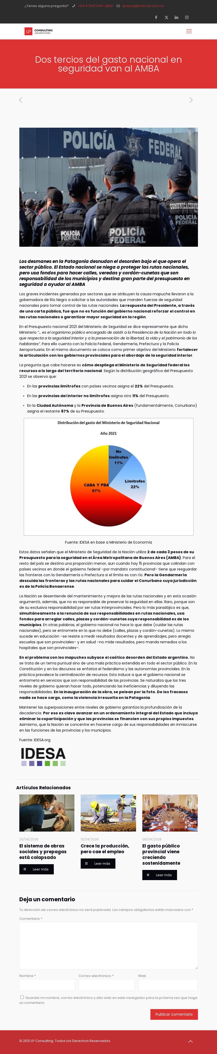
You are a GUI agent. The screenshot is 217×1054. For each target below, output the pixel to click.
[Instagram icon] (188, 17)
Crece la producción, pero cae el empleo (105, 849)
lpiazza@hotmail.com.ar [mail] (143, 5)
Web (142, 975)
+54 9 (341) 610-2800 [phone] (95, 5)
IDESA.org (42, 740)
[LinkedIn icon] (178, 17)
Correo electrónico (96, 975)
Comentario (30, 918)
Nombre (27, 975)
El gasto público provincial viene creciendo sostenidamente (161, 854)
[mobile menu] (189, 31)
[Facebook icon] (158, 17)
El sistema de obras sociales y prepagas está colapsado (43, 852)
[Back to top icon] (192, 1041)
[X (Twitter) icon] (168, 17)
